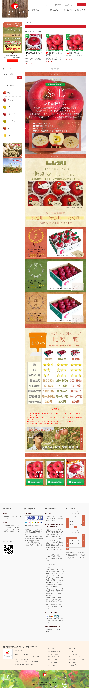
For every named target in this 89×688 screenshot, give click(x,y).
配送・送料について (53, 657)
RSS (70, 662)
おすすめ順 (28, 31)
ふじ (31, 22)
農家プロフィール (37, 10)
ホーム (26, 22)
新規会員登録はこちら (12, 55)
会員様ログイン (69, 5)
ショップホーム (52, 648)
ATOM (74, 662)
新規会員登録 (58, 5)
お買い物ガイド (67, 10)
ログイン (71, 651)
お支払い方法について (54, 654)
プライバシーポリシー (75, 657)
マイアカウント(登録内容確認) (12, 57)
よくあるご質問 (80, 10)
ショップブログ (73, 665)
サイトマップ (51, 665)
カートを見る (73, 654)
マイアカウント (47, 5)
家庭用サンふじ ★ (73, 53)
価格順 (34, 31)
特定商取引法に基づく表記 (55, 651)
